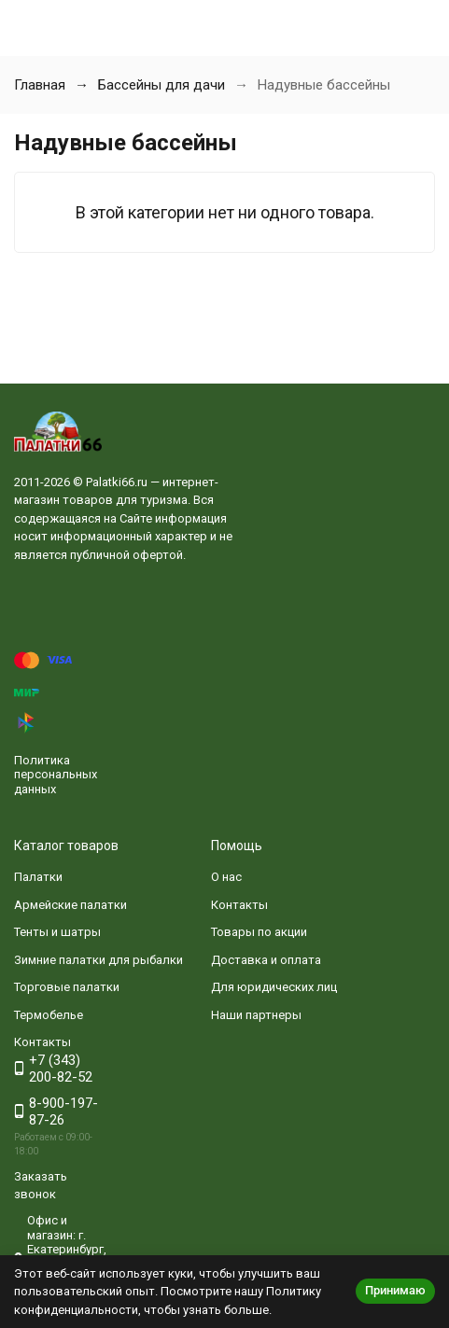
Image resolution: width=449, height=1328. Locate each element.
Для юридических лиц (274, 987)
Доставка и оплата (266, 960)
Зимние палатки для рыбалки (98, 960)
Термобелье (48, 1015)
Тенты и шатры (57, 932)
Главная (39, 85)
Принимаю (395, 1290)
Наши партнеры (256, 1015)
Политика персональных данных (55, 774)
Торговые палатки (66, 987)
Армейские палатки (70, 905)
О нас (226, 877)
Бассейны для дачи (161, 85)
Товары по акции (259, 932)
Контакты (239, 905)
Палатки (38, 877)
